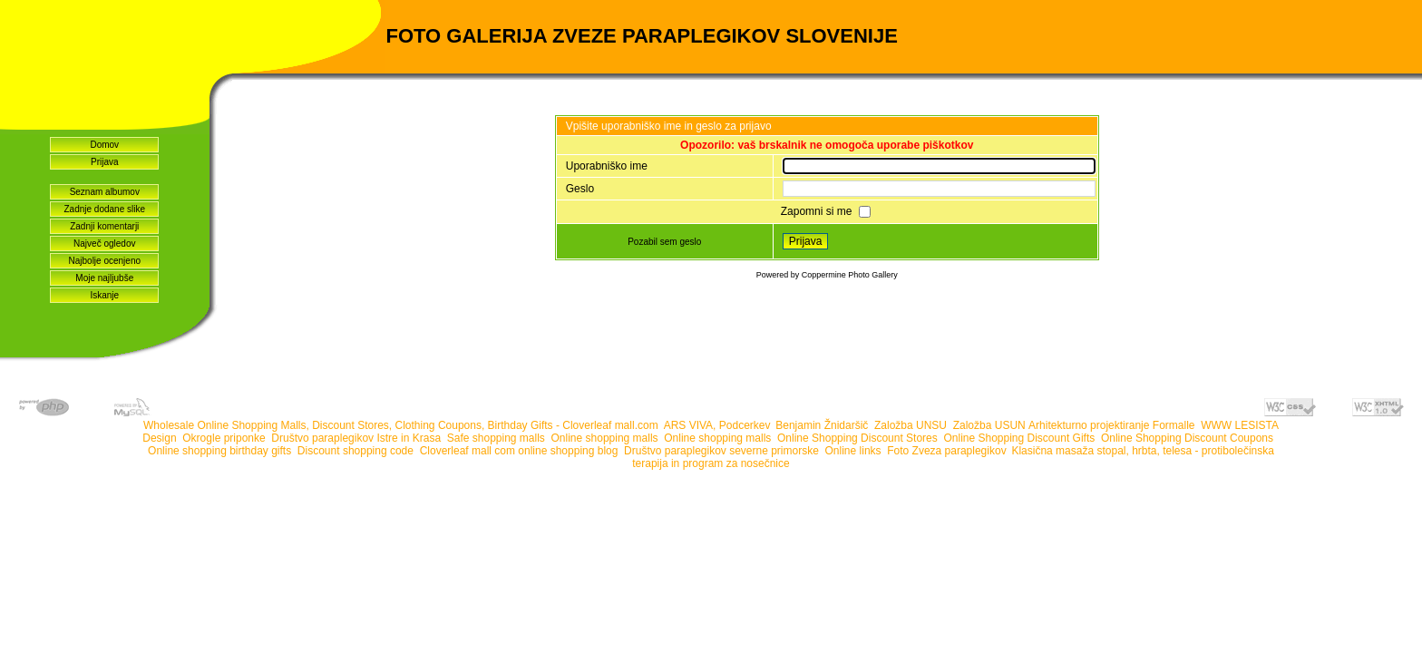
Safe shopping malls (496, 438)
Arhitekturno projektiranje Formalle (1111, 425)
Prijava (105, 162)
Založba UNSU (910, 425)
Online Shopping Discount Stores (857, 438)
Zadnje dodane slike (105, 209)
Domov (104, 145)
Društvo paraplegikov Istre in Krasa (356, 438)
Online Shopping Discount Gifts (1019, 438)
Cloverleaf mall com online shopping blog (519, 450)
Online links (853, 450)
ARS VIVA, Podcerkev (717, 425)
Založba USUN (989, 425)
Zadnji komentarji (104, 226)
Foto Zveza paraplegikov (946, 450)
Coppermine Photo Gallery (850, 274)
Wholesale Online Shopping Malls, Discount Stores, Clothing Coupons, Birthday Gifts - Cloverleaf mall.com (400, 425)
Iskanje (104, 295)
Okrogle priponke (223, 438)
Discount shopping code (355, 450)
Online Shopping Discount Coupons (1188, 438)
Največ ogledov (104, 244)
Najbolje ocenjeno (105, 261)
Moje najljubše (104, 278)
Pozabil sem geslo (664, 242)
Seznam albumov (105, 192)
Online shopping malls (604, 438)
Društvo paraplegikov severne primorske (721, 450)
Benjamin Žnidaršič (821, 425)
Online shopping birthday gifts (219, 450)
